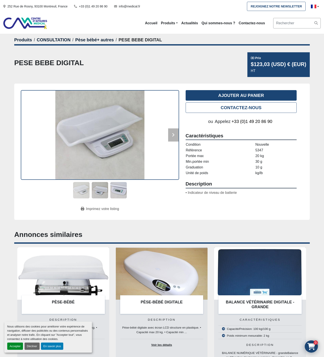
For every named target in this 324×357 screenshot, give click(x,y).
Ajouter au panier (241, 95)
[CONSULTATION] (53, 39)
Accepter (15, 346)
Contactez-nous (252, 23)
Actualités (189, 23)
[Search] (297, 23)
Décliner (32, 346)
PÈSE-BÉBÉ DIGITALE (162, 302)
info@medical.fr (129, 6)
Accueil (151, 23)
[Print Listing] (100, 209)
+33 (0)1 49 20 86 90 (93, 6)
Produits (168, 23)
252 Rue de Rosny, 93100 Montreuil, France (37, 6)
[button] (169, 23)
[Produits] (23, 39)
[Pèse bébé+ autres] (94, 39)
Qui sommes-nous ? (218, 23)
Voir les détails (161, 344)
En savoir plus (52, 346)
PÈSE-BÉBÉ (63, 302)
